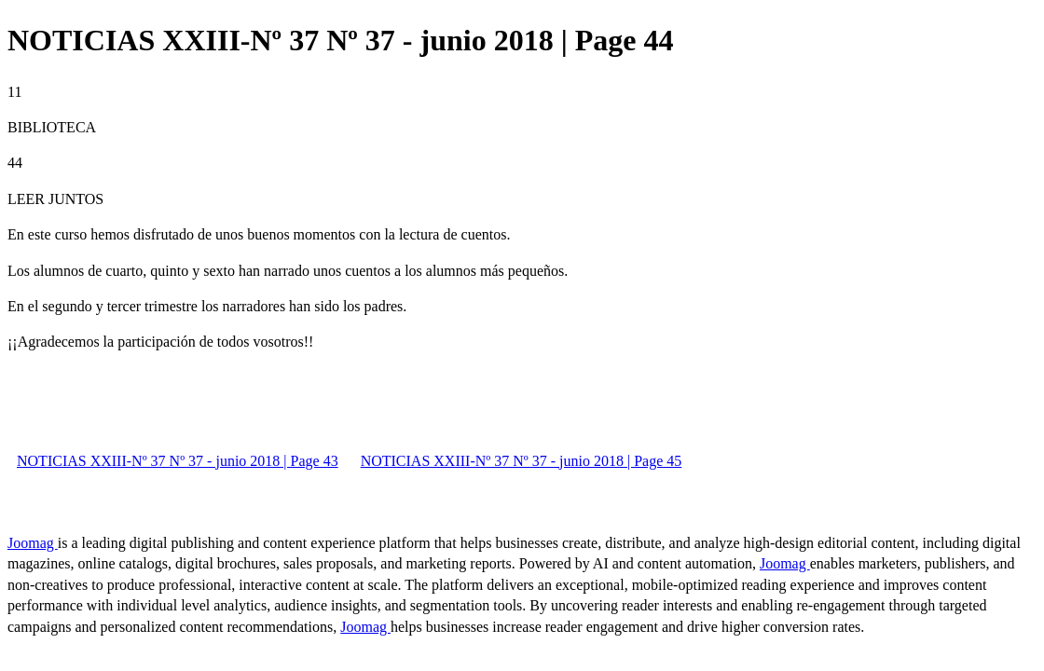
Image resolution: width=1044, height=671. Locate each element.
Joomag (32, 543)
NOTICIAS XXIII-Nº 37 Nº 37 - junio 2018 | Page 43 (177, 461)
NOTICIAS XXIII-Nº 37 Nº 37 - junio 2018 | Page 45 (521, 461)
